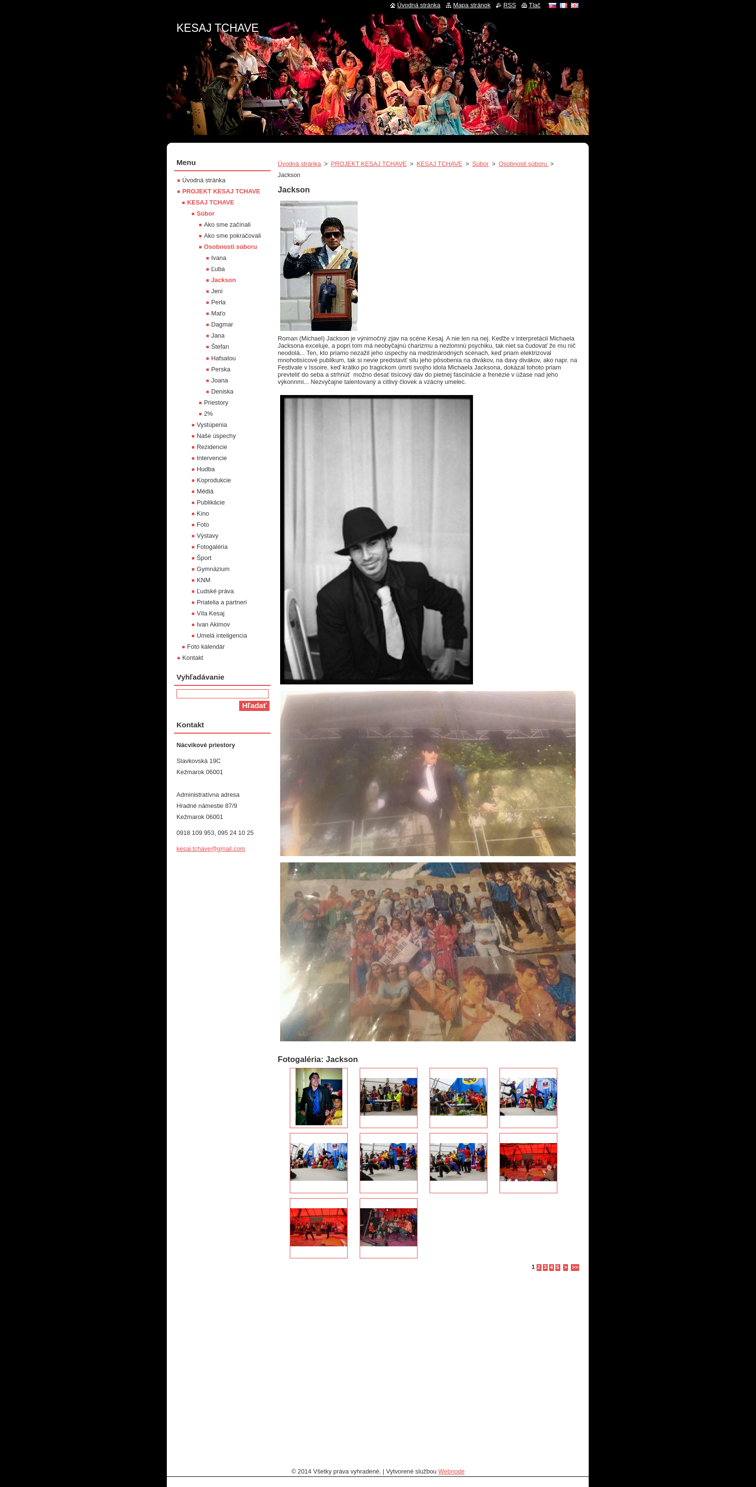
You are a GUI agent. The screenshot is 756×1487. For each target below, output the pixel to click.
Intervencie (212, 458)
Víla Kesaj (211, 613)
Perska (220, 369)
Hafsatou (223, 358)
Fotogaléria (212, 546)
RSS (509, 5)
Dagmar (222, 324)
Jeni (216, 291)
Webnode (451, 1471)
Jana (218, 335)
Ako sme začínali (227, 224)
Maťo (218, 313)
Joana (219, 380)
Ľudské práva (215, 591)
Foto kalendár (206, 646)
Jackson (223, 280)
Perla (218, 302)
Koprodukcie (214, 480)
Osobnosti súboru (524, 163)
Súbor (480, 163)
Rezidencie (212, 446)
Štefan (220, 346)
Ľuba (218, 269)
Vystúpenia (212, 424)
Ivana (218, 257)
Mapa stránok (472, 5)
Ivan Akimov (213, 624)
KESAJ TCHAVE (439, 163)
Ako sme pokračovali (232, 235)
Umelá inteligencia (222, 635)
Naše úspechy (216, 435)
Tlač (534, 5)
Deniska (222, 391)
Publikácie (211, 502)
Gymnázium (213, 569)
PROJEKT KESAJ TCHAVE (368, 163)
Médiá (205, 491)
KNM (203, 580)
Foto (203, 524)
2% (208, 413)
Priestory (216, 402)
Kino (203, 513)
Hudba (206, 469)
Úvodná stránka (299, 163)
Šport (204, 557)
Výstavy (207, 535)
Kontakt (192, 657)
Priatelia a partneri (222, 602)
